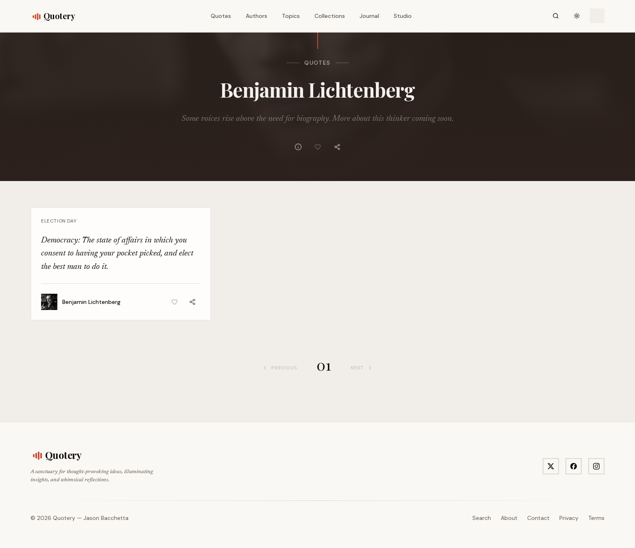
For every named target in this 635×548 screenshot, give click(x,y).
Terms (596, 518)
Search (481, 518)
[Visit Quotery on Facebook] (573, 466)
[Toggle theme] (577, 16)
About (509, 518)
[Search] (556, 16)
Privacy (568, 518)
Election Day (58, 221)
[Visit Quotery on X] (551, 466)
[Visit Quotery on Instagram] (596, 466)
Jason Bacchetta (106, 518)
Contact (538, 518)
